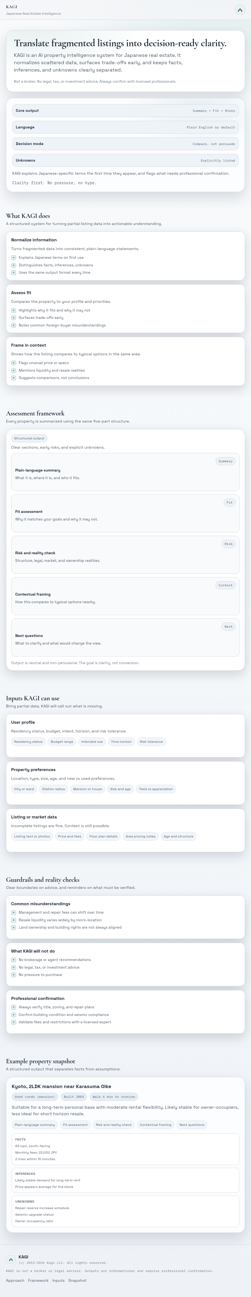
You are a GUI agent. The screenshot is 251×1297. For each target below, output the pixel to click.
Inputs (58, 1280)
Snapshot (77, 1280)
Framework (38, 1280)
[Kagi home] (125, 10)
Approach (15, 1280)
